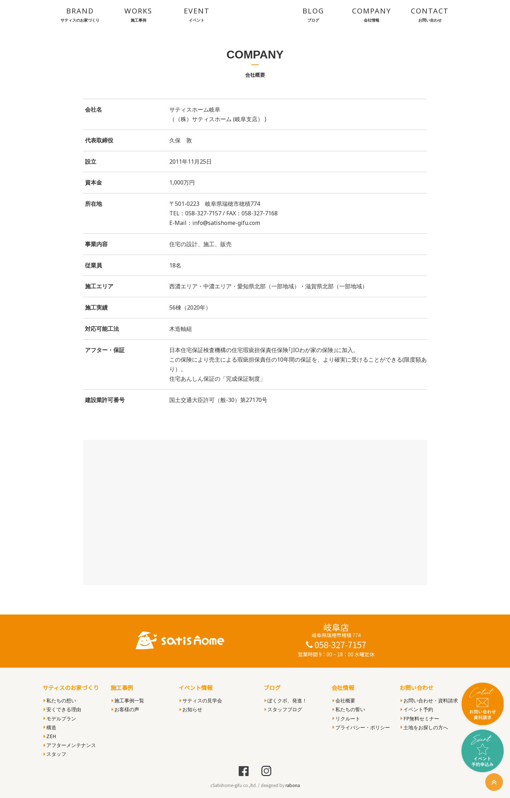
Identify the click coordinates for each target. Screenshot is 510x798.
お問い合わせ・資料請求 (429, 700)
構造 (50, 727)
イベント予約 (417, 709)
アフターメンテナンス (70, 745)
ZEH (50, 736)
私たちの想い (60, 700)
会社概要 (344, 700)
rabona (292, 785)
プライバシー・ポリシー (361, 727)
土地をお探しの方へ (424, 727)
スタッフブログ (283, 709)
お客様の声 (125, 709)
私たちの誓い (349, 709)
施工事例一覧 (128, 700)
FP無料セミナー (420, 718)
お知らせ (191, 709)
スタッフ (55, 754)
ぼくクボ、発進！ (286, 700)
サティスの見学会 (201, 700)
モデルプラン (60, 718)
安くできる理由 (62, 709)
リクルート (346, 718)
